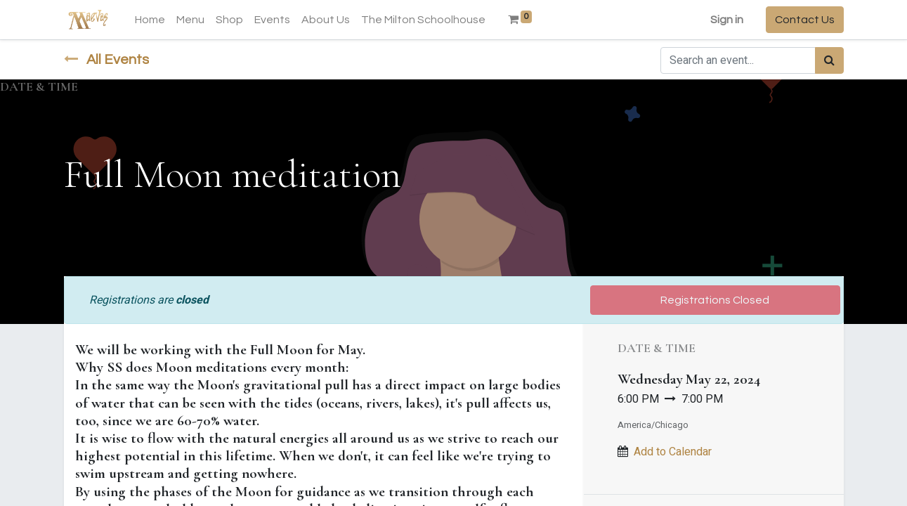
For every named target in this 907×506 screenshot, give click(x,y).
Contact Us (805, 19)
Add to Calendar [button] (673, 451)
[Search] (829, 60)
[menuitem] (150, 20)
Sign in (726, 19)
